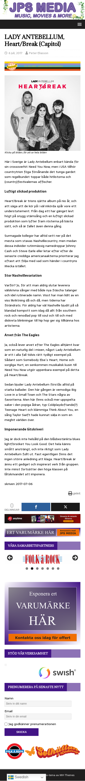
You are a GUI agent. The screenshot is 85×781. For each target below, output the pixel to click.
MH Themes (67, 775)
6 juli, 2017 (15, 53)
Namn (9, 698)
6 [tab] (53, 568)
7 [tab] (58, 568)
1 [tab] (27, 568)
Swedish (18, 777)
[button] (79, 24)
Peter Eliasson (38, 53)
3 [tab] (37, 568)
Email (8, 711)
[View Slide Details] (42, 559)
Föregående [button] (10, 558)
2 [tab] (32, 568)
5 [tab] (47, 568)
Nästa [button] (74, 558)
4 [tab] (42, 568)
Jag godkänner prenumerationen (30, 723)
